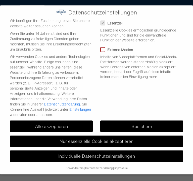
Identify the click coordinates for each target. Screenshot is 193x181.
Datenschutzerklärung (62, 100)
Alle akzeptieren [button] (51, 123)
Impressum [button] (121, 165)
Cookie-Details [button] (74, 165)
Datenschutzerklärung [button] (99, 165)
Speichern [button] (141, 123)
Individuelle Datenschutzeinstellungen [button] (96, 152)
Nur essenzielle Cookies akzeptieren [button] (96, 137)
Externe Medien (118, 46)
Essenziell (113, 19)
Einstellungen (80, 106)
